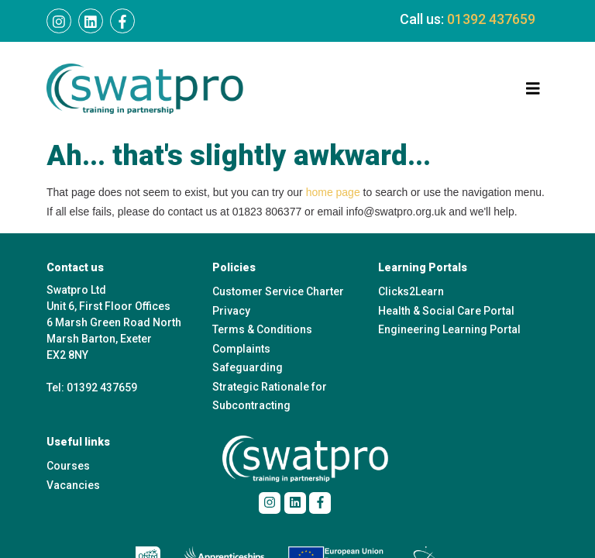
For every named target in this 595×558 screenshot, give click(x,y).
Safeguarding (247, 367)
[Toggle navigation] (533, 89)
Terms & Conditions (262, 329)
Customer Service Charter (278, 291)
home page (333, 192)
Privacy (231, 311)
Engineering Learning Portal (449, 329)
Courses (68, 466)
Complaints (241, 349)
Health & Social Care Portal (446, 311)
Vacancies (73, 485)
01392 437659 (491, 19)
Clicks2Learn (411, 291)
